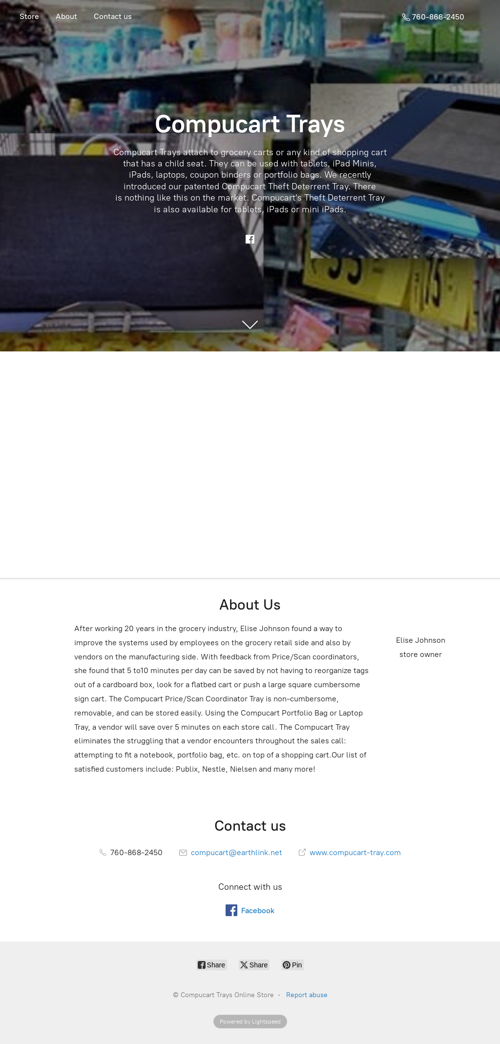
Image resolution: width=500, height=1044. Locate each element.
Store (29, 16)
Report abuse (307, 995)
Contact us (113, 16)
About (66, 16)
